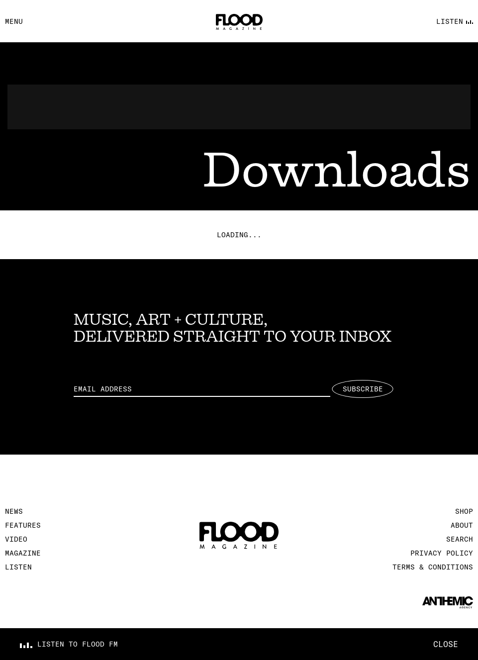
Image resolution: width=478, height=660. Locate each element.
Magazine (23, 553)
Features (23, 525)
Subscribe (362, 389)
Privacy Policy (441, 553)
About (462, 525)
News (14, 511)
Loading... (239, 234)
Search (459, 539)
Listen (18, 567)
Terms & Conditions (432, 567)
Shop (464, 511)
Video (16, 539)
